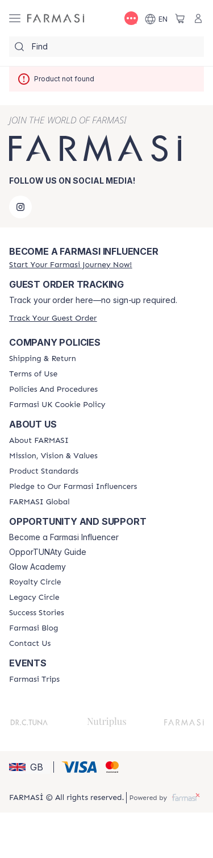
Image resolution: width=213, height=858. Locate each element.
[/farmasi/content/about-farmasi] (39, 440)
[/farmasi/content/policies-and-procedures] (53, 389)
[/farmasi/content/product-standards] (43, 471)
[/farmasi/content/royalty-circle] (35, 582)
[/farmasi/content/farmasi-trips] (34, 679)
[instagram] (20, 207)
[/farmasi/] (55, 18)
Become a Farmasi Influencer (64, 537)
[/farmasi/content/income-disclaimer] (57, 404)
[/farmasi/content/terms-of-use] (33, 374)
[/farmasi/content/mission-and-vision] (53, 456)
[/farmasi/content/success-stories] (36, 612)
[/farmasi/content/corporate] (39, 502)
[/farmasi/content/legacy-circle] (34, 597)
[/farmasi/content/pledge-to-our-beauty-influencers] (73, 486)
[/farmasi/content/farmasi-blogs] (33, 628)
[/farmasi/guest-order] (53, 318)
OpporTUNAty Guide (47, 552)
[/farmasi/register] (70, 265)
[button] (29, 767)
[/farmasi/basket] (180, 18)
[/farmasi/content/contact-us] (30, 643)
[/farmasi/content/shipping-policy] (42, 358)
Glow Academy (37, 566)
